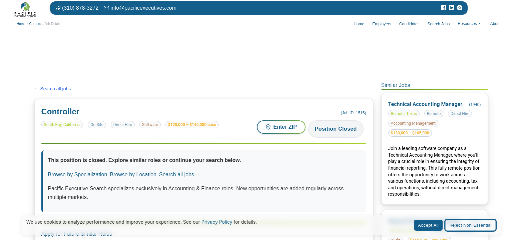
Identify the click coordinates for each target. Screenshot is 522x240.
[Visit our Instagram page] (459, 8)
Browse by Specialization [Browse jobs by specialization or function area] (77, 174)
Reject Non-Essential (471, 225)
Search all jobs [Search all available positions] (176, 174)
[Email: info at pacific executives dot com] (140, 8)
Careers (35, 24)
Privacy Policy (216, 222)
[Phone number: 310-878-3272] (76, 8)
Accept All (428, 225)
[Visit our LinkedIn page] (451, 8)
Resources (470, 23)
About (498, 23)
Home (21, 24)
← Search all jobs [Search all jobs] (52, 88)
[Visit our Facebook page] (443, 8)
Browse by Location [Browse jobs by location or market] (133, 174)
